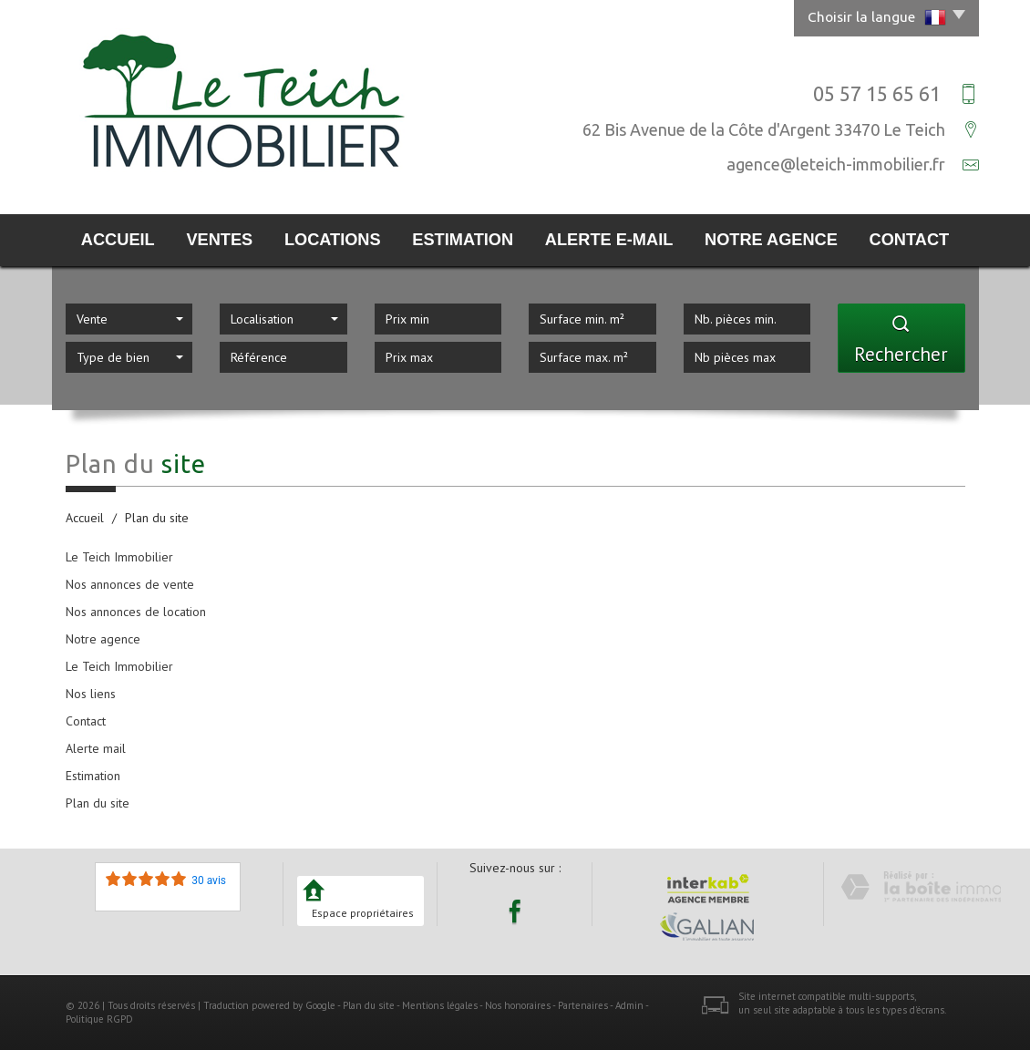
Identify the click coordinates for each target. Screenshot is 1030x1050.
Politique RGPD (99, 1019)
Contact (910, 240)
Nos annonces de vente (130, 584)
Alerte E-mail (609, 240)
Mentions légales (440, 1005)
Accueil (118, 240)
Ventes (219, 240)
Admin (629, 1005)
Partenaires (583, 1005)
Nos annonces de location (136, 611)
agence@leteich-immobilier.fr (835, 164)
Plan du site (97, 803)
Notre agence (771, 240)
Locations (332, 240)
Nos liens (91, 693)
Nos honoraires (518, 1005)
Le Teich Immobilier (119, 557)
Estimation (462, 240)
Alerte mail (96, 748)
